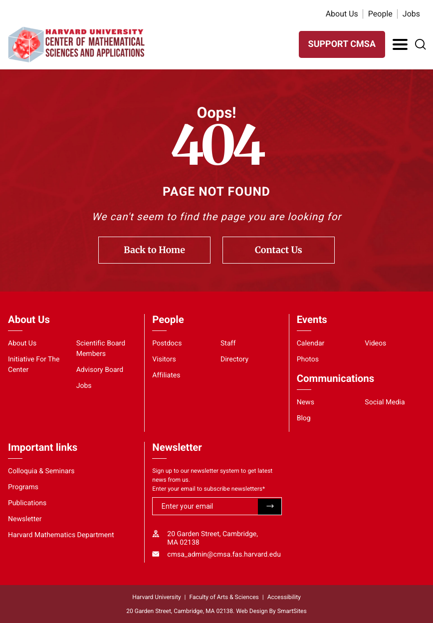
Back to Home (154, 250)
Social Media (385, 402)
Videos (375, 343)
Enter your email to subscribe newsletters (208, 488)
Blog (304, 418)
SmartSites (292, 611)
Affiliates (166, 375)
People (380, 13)
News (305, 402)
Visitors (164, 359)
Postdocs (167, 343)
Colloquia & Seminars (41, 471)
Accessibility (284, 597)
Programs (23, 487)
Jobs (411, 13)
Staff (227, 343)
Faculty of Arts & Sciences (224, 597)
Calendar (311, 343)
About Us (342, 13)
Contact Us (278, 250)
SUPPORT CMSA (342, 44)
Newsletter (25, 519)
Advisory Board (100, 370)
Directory (234, 359)
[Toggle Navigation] (400, 44)
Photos (308, 359)
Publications (27, 503)
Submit (269, 507)
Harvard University (156, 597)
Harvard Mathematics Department (61, 535)
